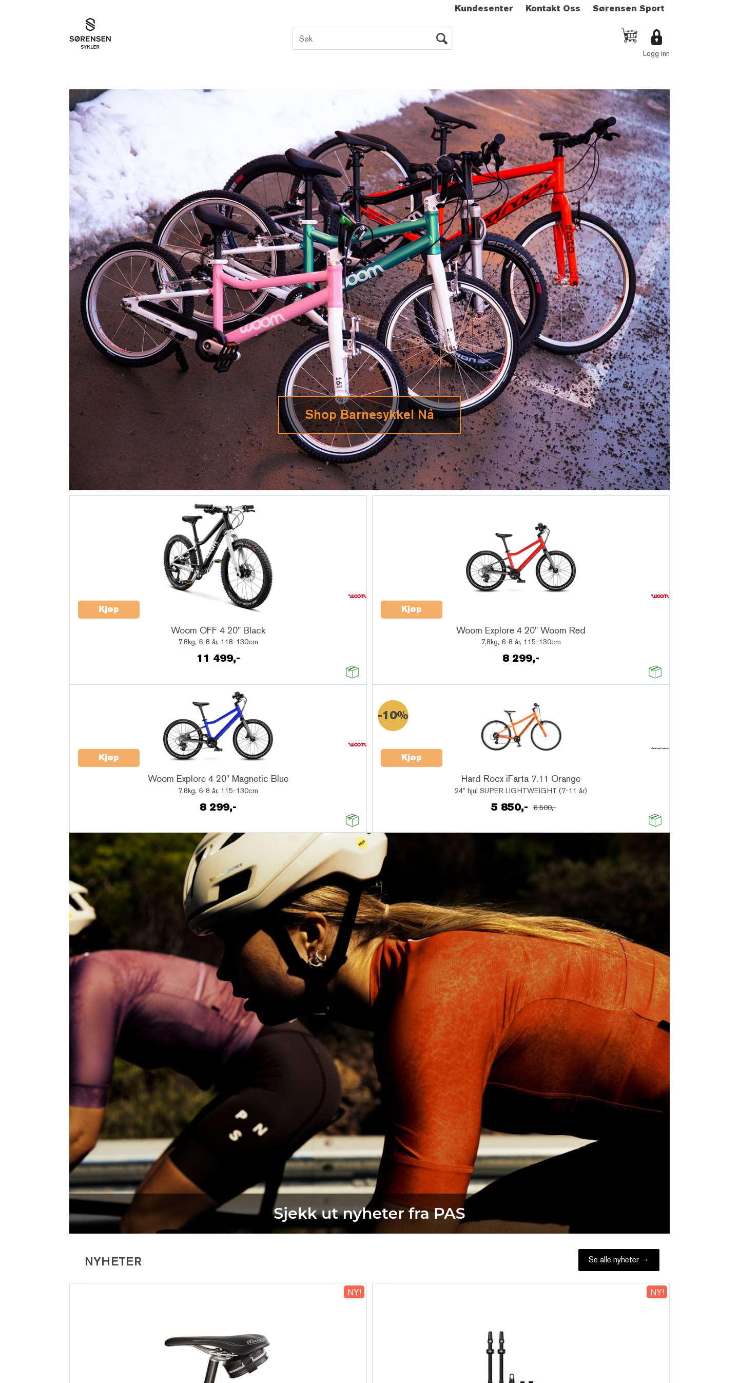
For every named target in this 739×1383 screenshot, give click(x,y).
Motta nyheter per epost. (359, 794)
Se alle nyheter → (619, 274)
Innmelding (341, 807)
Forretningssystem (414, 859)
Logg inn (656, 53)
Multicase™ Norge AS (570, 859)
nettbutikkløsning (480, 859)
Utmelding (402, 807)
